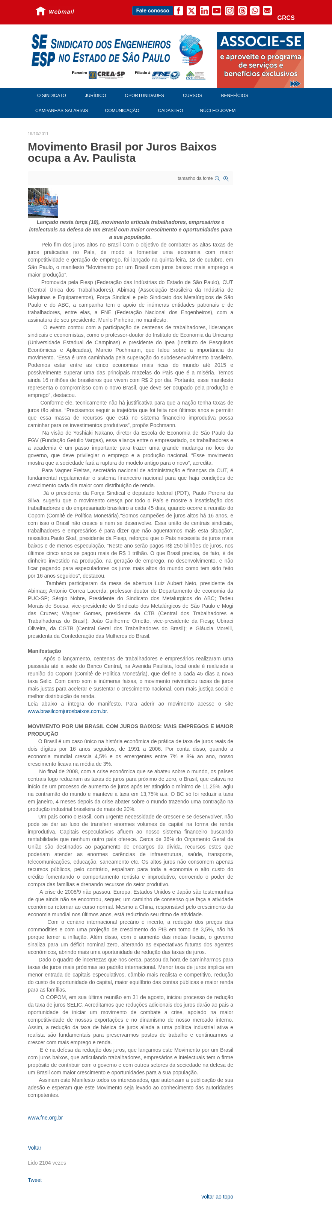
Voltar (34, 1148)
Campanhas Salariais (61, 110)
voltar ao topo (217, 1197)
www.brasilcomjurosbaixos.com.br (67, 711)
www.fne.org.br (45, 1118)
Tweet (35, 1180)
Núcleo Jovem (218, 110)
